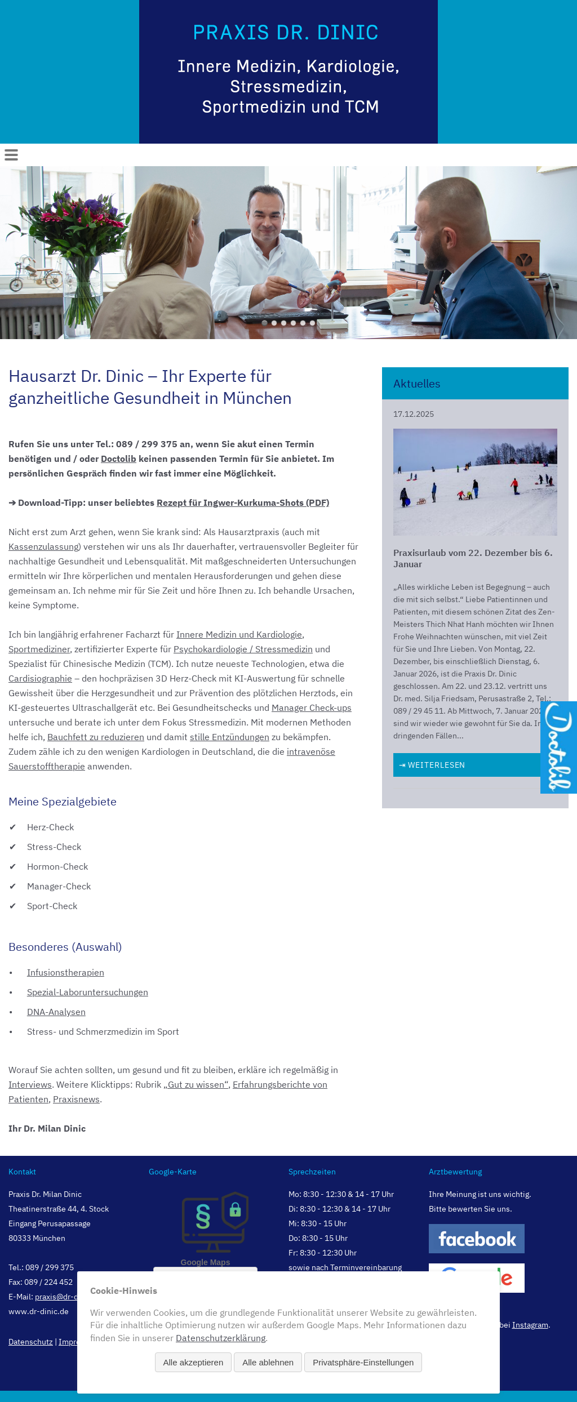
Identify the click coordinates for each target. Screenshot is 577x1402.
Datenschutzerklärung (220, 1337)
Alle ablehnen (268, 1362)
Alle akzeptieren (193, 1362)
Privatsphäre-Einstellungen (363, 1362)
